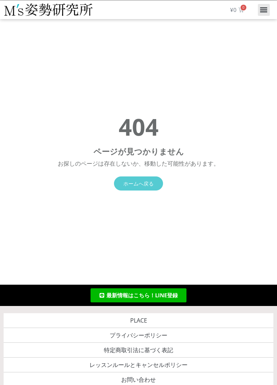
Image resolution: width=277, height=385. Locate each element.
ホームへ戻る (138, 183)
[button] (264, 10)
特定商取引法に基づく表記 (138, 350)
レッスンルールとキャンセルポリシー (138, 365)
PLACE (138, 320)
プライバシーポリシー (138, 335)
